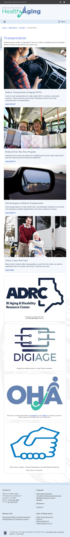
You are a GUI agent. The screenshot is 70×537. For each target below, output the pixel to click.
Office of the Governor (44, 517)
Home (4, 27)
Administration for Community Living (14, 519)
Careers (39, 507)
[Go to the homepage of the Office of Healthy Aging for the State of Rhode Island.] (21, 12)
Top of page (20, 534)
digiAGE (39, 500)
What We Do (13, 27)
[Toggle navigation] (62, 22)
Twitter (44, 415)
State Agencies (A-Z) (43, 523)
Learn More (9, 104)
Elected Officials (42, 521)
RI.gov (38, 519)
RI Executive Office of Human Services (15, 517)
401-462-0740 (12, 502)
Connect (22, 27)
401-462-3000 (14, 500)
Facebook (33, 415)
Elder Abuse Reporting (44, 494)
